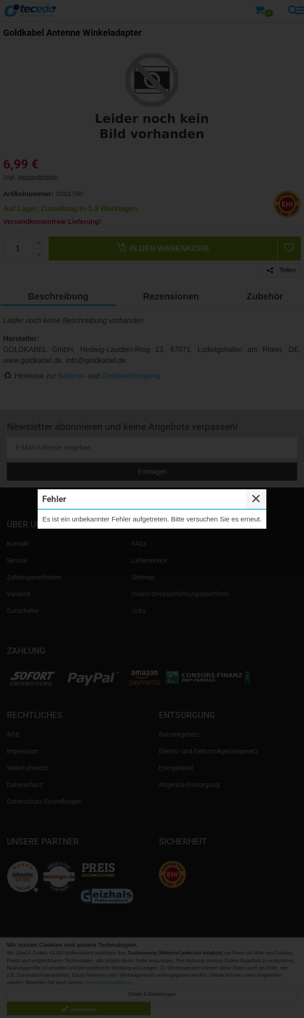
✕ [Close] (255, 499)
